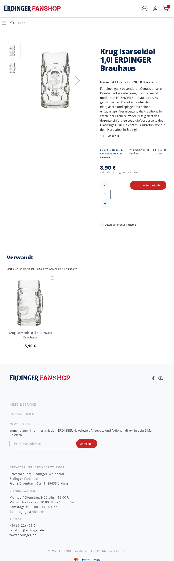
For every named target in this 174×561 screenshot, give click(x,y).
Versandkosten (131, 172)
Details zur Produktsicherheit (121, 206)
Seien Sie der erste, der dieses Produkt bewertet (111, 153)
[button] (77, 80)
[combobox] (90, 23)
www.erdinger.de (23, 517)
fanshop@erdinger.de (26, 512)
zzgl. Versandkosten (87, 553)
